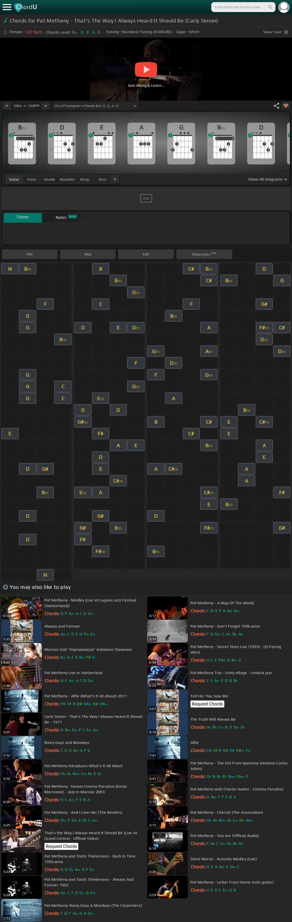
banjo (84, 179)
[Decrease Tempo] (7, 105)
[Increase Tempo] (45, 105)
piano (31, 179)
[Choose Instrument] (115, 179)
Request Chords (207, 703)
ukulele (49, 179)
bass (103, 179)
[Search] (270, 7)
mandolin (67, 179)
